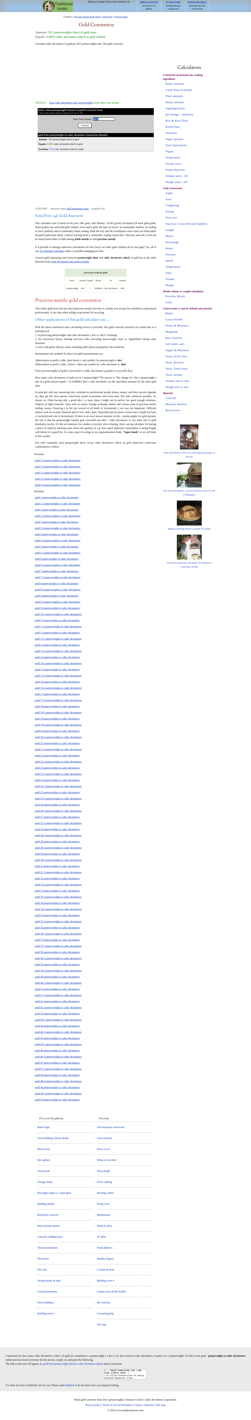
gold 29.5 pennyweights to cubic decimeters (58, 847)
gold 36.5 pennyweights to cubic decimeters (58, 933)
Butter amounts (175, 83)
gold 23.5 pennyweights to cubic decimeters (58, 774)
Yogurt (170, 151)
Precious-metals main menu (87, 16)
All (128, 2)
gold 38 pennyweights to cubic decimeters (57, 952)
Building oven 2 (45, 1313)
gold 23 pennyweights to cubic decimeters (57, 767)
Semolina (171, 133)
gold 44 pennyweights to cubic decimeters (57, 1026)
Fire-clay (42, 1269)
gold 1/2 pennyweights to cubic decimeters (57, 472)
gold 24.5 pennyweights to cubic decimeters (58, 786)
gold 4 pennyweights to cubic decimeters (56, 534)
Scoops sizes (173, 163)
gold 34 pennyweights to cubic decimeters (57, 903)
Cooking (100, 2)
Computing (172, 205)
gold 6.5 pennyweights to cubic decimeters (57, 565)
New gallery (43, 1160)
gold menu (107, 16)
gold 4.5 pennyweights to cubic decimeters (57, 540)
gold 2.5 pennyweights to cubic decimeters (57, 516)
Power (169, 248)
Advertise (149, 1407)
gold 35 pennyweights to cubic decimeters (57, 915)
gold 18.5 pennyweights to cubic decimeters (58, 712)
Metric (170, 236)
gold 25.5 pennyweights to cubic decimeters (58, 798)
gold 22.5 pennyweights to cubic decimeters (58, 761)
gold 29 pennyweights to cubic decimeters (57, 841)
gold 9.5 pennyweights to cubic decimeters (57, 602)
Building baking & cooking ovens (173, 5)
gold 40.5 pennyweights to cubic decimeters (58, 983)
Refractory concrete (47, 1214)
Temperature (173, 157)
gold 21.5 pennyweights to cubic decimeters (58, 749)
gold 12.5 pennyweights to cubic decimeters (58, 638)
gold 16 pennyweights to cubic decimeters (57, 681)
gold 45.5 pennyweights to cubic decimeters (58, 1044)
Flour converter (119, 2)
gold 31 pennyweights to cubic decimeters (57, 866)
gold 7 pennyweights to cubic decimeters (56, 571)
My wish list (103, 1302)
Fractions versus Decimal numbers (187, 223)
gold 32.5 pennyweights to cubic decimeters (58, 884)
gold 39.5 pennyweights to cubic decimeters (58, 970)
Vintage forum (45, 1182)
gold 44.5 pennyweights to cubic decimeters (58, 1032)
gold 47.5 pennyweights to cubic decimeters (58, 1069)
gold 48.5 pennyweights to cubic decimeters (58, 1081)
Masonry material (176, 404)
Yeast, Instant (174, 374)
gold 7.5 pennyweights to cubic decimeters (57, 577)
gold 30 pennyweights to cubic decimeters (57, 853)
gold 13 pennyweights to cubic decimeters (57, 645)
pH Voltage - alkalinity (180, 114)
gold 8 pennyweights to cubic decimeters (56, 583)
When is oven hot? (107, 1160)
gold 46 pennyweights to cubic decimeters (57, 1050)
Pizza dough (103, 1171)
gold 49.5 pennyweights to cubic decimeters (58, 1093)
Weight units (173, 182)
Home (58, 6)
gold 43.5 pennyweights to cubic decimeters (58, 1019)
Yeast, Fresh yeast (177, 368)
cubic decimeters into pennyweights (70, 261)
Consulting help (105, 1313)
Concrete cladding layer (50, 1236)
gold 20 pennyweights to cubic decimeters (57, 731)
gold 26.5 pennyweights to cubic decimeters (58, 810)
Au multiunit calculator (51, 251)
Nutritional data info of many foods (197, 5)
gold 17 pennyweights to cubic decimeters (57, 694)
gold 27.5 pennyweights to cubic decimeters (58, 823)
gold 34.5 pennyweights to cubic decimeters (58, 909)
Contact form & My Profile (111, 1291)
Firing (108, 2)
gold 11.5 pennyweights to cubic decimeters (58, 626)
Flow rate (171, 217)
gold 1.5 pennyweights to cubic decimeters (57, 503)
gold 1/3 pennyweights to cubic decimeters (57, 466)
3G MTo (101, 1236)
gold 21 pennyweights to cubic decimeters (57, 743)
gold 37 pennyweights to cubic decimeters (57, 940)
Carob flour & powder (179, 90)
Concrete (171, 398)
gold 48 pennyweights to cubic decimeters (57, 1075)
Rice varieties (174, 337)
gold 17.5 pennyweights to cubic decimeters (58, 700)
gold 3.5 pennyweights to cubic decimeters (57, 528)
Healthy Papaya (105, 1258)
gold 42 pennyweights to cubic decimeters (57, 1001)
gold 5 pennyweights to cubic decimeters (56, 546)
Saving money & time (49, 1280)
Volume (170, 279)
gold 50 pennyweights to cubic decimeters (57, 1099)
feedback (69, 1387)
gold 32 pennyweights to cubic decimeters (57, 878)
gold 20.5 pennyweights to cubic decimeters (58, 737)
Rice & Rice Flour (177, 120)
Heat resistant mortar (48, 1225)
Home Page (43, 1127)
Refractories (173, 410)
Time (169, 273)
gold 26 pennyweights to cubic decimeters (57, 804)
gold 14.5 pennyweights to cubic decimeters (58, 663)
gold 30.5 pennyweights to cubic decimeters (58, 860)
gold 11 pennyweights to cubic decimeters (57, 620)
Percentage (172, 242)
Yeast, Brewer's (175, 362)
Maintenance (104, 1214)
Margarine (172, 331)
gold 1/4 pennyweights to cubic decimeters (57, 460)
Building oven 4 (105, 1280)
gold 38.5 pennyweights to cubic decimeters (58, 958)
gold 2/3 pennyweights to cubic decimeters (57, 478)
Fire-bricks (43, 1258)
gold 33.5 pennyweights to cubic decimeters (58, 897)
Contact (138, 1407)
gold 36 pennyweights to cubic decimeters (57, 927)
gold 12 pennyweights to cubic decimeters (57, 632)
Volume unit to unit (177, 380)
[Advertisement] (96, 71)
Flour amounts (174, 96)
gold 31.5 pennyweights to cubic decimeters (58, 872)
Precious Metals (175, 296)
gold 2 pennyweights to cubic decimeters (56, 509)
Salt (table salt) (175, 344)
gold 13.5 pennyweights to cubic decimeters (58, 651)
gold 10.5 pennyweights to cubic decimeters (58, 614)
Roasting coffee (105, 1192)
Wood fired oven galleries (149, 5)
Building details (45, 1203)
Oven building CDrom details (53, 1138)
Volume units (174, 176)
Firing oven (103, 1203)
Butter (169, 313)
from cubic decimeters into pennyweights (71, 102)
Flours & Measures (177, 325)
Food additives (105, 1247)
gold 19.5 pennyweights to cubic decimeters (58, 724)
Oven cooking (104, 1182)
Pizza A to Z (103, 1149)
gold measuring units (77, 208)
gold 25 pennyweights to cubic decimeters (57, 792)
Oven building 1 (46, 1302)
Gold (169, 302)
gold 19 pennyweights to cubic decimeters (57, 718)
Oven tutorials (104, 1138)
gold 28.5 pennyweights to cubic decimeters (58, 835)
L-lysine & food (105, 1269)
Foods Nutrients (175, 169)
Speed (169, 260)
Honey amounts (175, 102)
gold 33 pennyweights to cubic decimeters (57, 890)
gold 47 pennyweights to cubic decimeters (57, 1062)
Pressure (171, 254)
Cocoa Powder (174, 319)
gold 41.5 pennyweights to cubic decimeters (58, 995)
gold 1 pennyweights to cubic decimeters (56, 497)
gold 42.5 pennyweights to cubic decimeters (58, 1007)
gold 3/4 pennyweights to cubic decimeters (57, 485)
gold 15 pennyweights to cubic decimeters (57, 669)
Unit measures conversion (110, 1127)
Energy (170, 211)
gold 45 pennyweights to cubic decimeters (57, 1038)
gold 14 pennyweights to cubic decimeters (57, 657)
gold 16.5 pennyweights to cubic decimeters (58, 688)
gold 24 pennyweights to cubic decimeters (57, 780)
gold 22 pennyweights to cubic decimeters (57, 755)
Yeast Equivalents (176, 145)
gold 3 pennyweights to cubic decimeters (56, 522)
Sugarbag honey (175, 108)
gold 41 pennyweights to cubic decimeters (57, 989)
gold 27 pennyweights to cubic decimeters (57, 817)
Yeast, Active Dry (176, 356)
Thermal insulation (47, 1247)
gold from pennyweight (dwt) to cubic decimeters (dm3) (73, 1363)
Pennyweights (121, 16)
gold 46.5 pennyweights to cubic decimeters (58, 1056)
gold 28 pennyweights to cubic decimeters (57, 829)
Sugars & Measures (177, 350)
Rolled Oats (173, 126)
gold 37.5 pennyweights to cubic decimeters (58, 946)
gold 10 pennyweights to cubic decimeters (57, 608)
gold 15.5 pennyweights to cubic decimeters (58, 675)
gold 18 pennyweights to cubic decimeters (57, 706)
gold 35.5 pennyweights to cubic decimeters (58, 921)
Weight (170, 285)
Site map (101, 1324)
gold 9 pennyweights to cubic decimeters (56, 595)
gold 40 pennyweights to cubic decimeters (57, 976)
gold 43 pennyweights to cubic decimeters (57, 1013)
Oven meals (43, 1171)
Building (91, 2)
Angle (169, 193)
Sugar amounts (175, 139)
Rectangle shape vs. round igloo (54, 1192)
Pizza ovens (43, 1149)
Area (168, 199)
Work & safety (104, 1225)
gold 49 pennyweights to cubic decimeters (57, 1087)
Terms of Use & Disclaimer (117, 1407)
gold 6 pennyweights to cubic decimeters (56, 559)
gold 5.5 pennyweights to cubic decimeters (57, 552)
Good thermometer (47, 1291)
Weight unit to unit (177, 387)
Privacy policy (93, 1407)
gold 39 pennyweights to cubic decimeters (57, 964)
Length (170, 230)
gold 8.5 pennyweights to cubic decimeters (57, 589)
